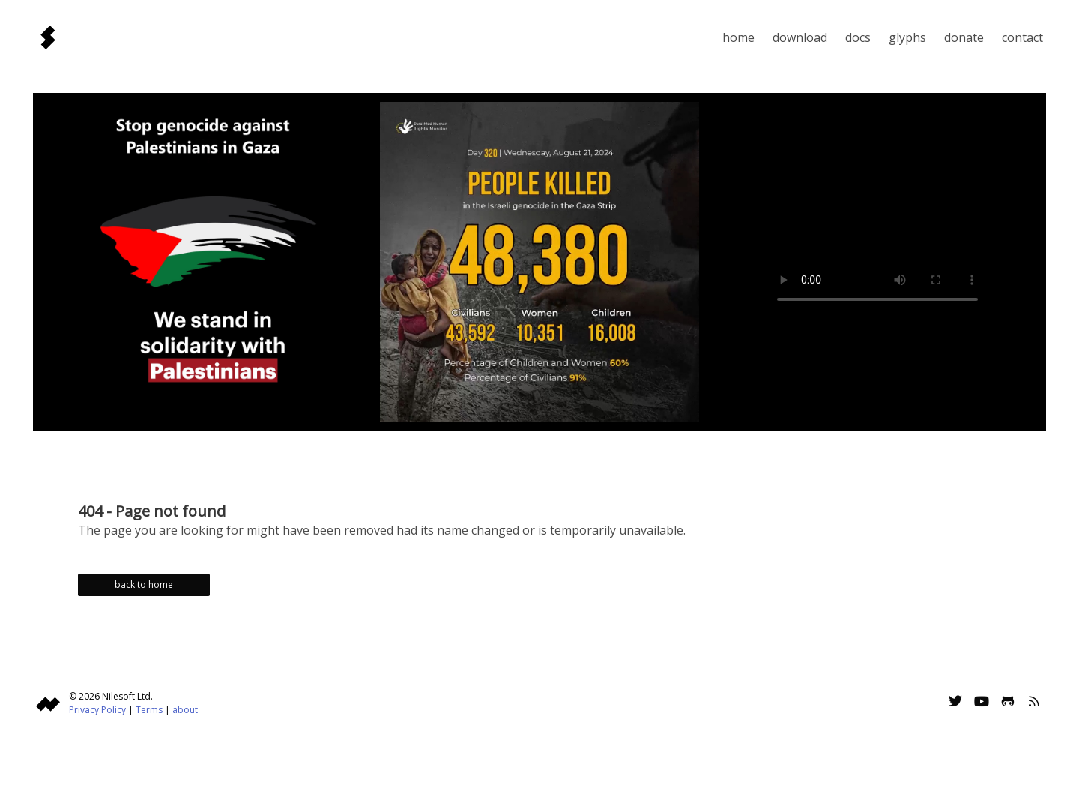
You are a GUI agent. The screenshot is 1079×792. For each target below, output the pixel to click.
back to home (144, 584)
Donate (964, 37)
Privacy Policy (97, 710)
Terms (149, 710)
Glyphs (907, 37)
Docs (858, 37)
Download (800, 37)
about (185, 710)
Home (738, 37)
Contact (1022, 37)
